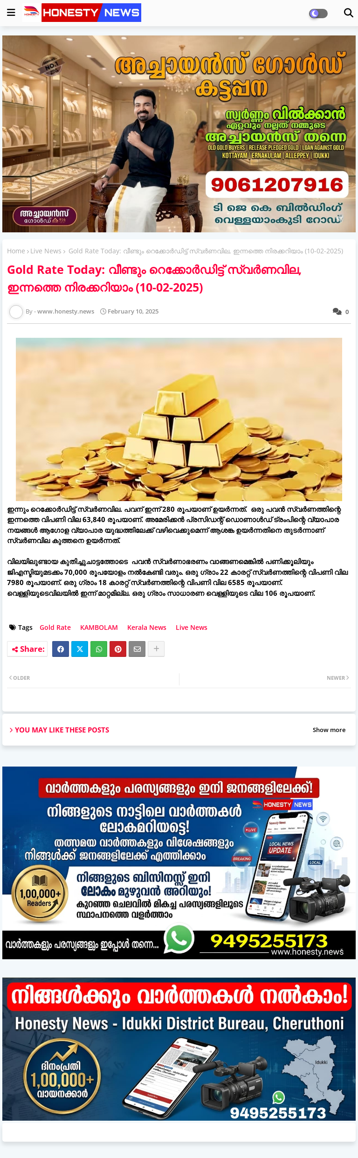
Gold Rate (55, 627)
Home (16, 250)
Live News (46, 250)
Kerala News (146, 627)
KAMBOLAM (99, 627)
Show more (329, 729)
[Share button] (156, 649)
